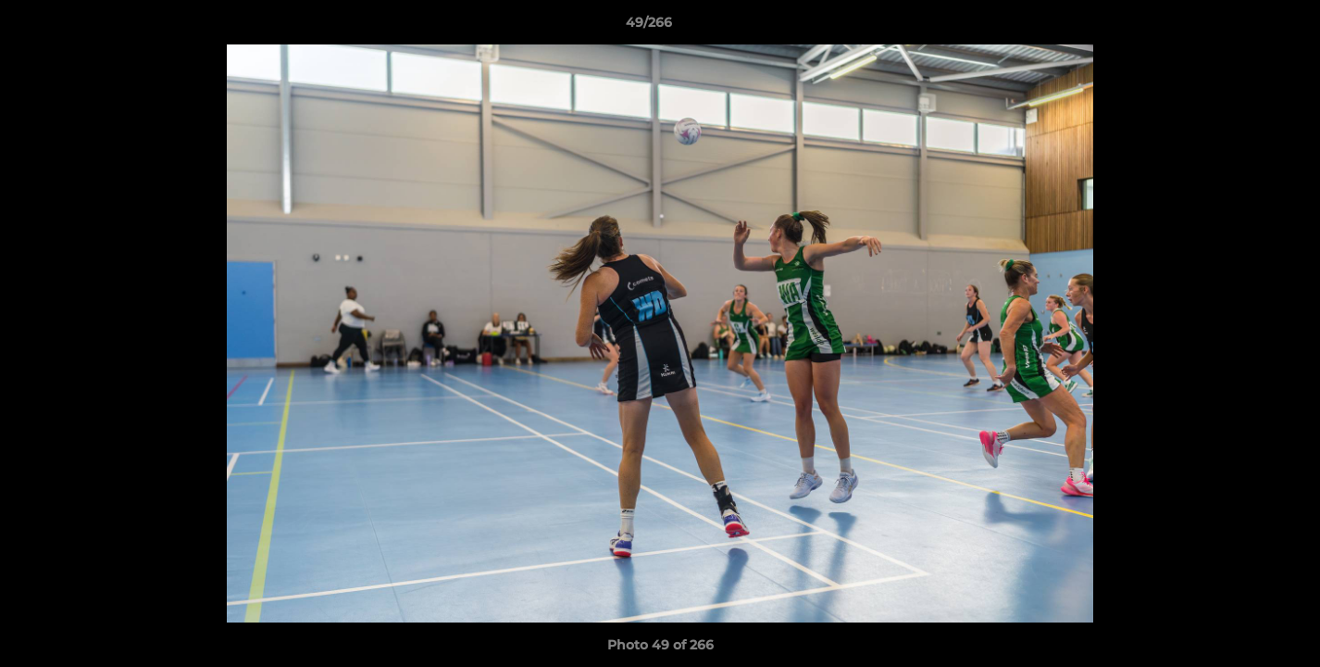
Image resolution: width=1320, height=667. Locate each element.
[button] (1242, 27)
